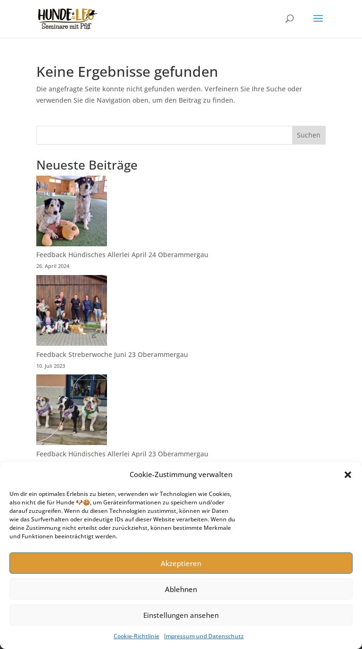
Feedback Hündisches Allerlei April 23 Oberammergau (122, 453)
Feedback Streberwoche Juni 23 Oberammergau (112, 354)
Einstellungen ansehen (181, 615)
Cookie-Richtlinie (136, 636)
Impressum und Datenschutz (204, 636)
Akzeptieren (181, 563)
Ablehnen (181, 589)
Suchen (309, 134)
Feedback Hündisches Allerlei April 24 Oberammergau (122, 254)
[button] (348, 474)
